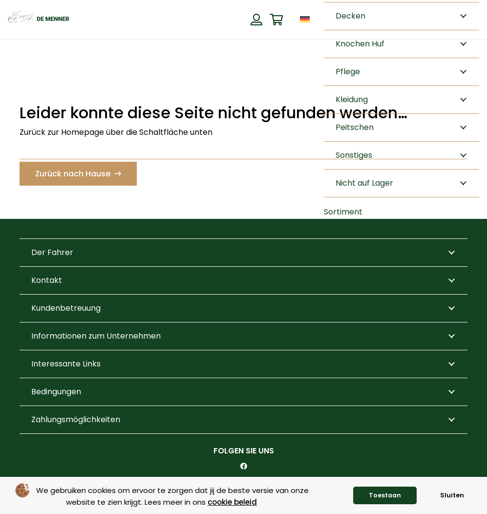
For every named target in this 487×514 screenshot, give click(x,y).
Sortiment (343, 211)
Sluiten (452, 495)
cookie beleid (232, 502)
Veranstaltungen (356, 225)
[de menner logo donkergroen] (38, 19)
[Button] (256, 19)
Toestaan (385, 495)
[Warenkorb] (276, 20)
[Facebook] (243, 466)
